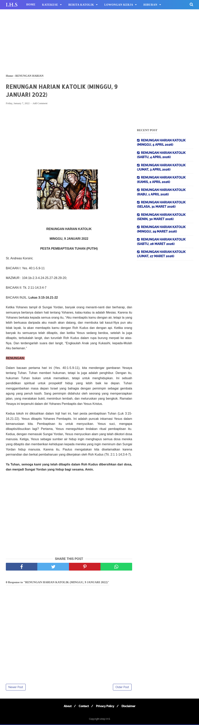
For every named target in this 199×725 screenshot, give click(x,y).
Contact (83, 706)
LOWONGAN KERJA (118, 4)
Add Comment (39, 104)
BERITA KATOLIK (81, 4)
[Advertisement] (99, 41)
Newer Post (15, 687)
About (66, 706)
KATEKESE (50, 4)
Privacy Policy (106, 706)
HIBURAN (150, 4)
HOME (31, 4)
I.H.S (11, 5)
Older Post (122, 687)
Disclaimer (130, 706)
